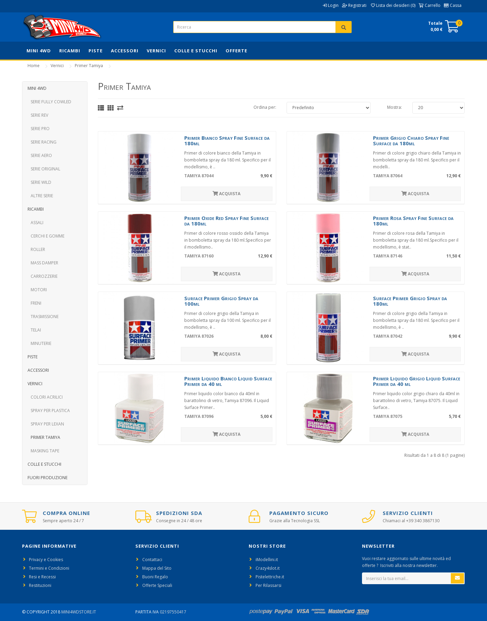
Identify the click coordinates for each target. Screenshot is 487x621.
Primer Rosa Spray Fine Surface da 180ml (413, 220)
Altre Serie (40, 196)
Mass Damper (43, 263)
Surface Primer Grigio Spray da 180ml (410, 301)
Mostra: (394, 107)
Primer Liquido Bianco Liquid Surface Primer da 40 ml (228, 381)
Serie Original (44, 169)
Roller (36, 249)
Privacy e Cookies (46, 559)
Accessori (124, 51)
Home (34, 66)
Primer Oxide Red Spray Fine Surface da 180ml (226, 220)
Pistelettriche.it (270, 577)
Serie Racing (42, 142)
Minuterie (39, 343)
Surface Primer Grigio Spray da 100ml (221, 301)
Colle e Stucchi (195, 51)
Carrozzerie (43, 276)
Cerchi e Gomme (46, 236)
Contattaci (152, 559)
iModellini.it (267, 559)
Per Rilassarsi (268, 585)
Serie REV (38, 115)
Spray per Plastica (49, 410)
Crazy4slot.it (268, 568)
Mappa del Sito (157, 568)
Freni (34, 303)
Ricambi (69, 51)
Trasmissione (43, 316)
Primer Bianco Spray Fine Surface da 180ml (227, 140)
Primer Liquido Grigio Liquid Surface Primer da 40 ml (416, 381)
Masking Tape (43, 451)
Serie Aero (40, 155)
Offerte (236, 51)
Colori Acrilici (45, 397)
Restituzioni (40, 585)
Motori (37, 290)
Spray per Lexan (46, 424)
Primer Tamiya (89, 66)
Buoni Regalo (155, 577)
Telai (34, 330)
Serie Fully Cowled (49, 102)
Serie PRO (39, 128)
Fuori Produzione (48, 478)
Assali (35, 222)
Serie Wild (39, 182)
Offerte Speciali (157, 585)
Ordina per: (264, 107)
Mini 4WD (39, 51)
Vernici (156, 51)
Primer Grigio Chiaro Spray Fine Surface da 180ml (411, 140)
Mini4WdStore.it (78, 612)
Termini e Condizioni (49, 568)
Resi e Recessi (42, 577)
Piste (96, 51)
